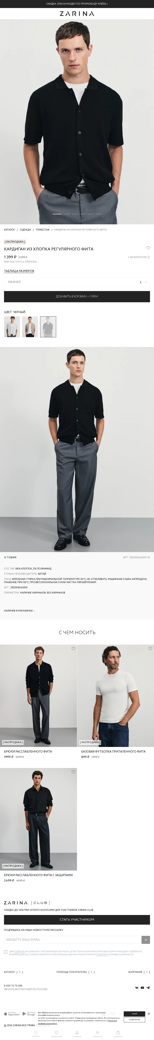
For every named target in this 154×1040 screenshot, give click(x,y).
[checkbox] (5, 951)
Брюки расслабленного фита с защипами (38, 875)
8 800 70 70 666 (13, 986)
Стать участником (77, 919)
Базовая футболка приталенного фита (113, 752)
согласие (19, 951)
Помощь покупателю (76, 972)
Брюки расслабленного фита (28, 752)
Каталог (13, 972)
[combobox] (77, 282)
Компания (139, 972)
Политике (102, 954)
